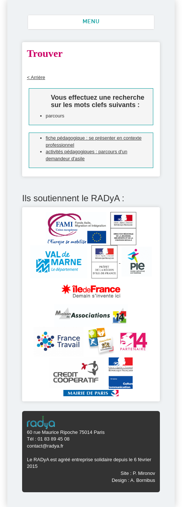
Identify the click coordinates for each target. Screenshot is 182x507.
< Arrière (36, 77)
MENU (91, 22)
